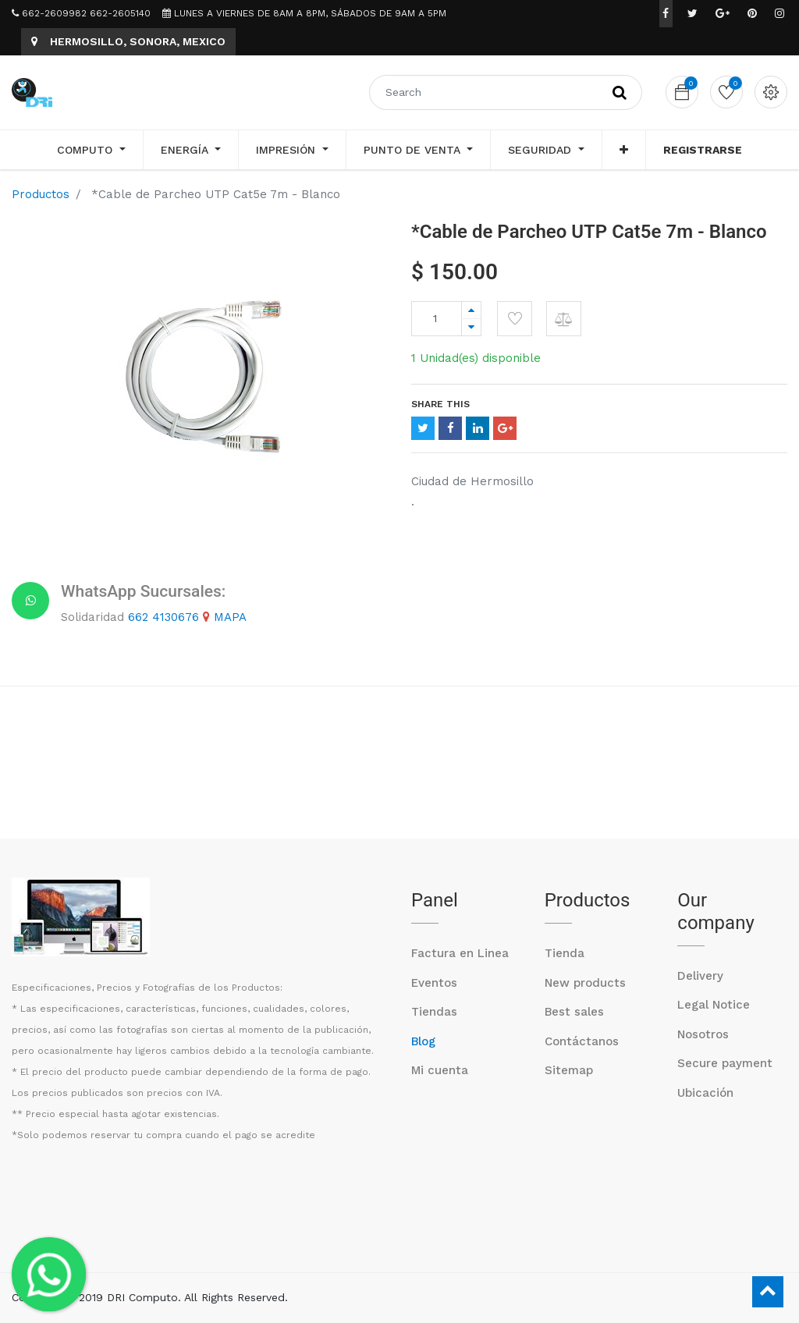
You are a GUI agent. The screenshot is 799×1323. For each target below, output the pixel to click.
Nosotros (703, 1034)
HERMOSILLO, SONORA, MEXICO (128, 41)
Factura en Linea (460, 953)
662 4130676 (163, 617)
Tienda (564, 953)
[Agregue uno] (471, 310)
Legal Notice (713, 1005)
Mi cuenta (439, 1070)
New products (585, 983)
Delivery (700, 976)
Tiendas (434, 1012)
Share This (440, 404)
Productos (40, 194)
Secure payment (724, 1063)
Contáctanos (582, 1041)
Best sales (574, 1012)
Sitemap (569, 1070)
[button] (623, 149)
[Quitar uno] (471, 327)
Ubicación (705, 1093)
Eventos (434, 983)
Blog (423, 1041)
